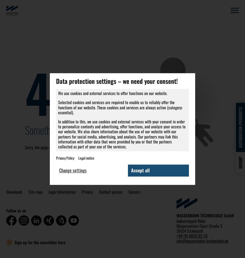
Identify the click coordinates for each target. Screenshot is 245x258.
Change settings (73, 170)
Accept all (140, 170)
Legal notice (86, 158)
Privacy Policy (65, 158)
